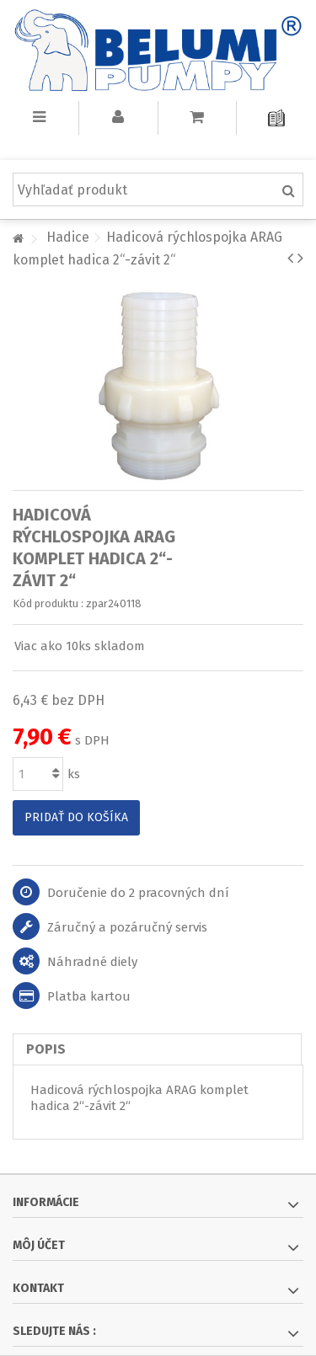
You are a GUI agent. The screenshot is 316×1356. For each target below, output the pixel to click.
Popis (46, 1049)
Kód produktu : (48, 603)
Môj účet (39, 1245)
